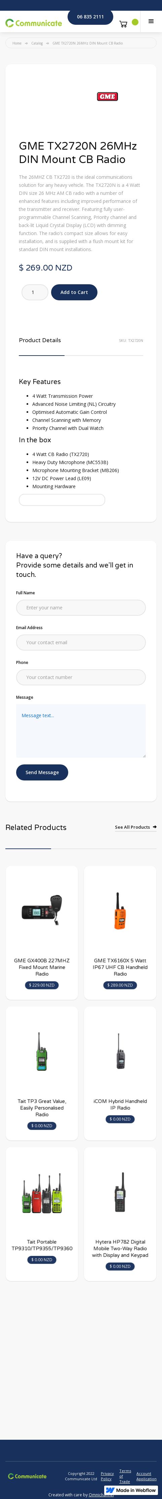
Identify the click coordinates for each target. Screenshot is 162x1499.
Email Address (29, 627)
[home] (34, 21)
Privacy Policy (107, 1476)
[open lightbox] (107, 96)
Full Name (25, 593)
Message (24, 697)
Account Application (146, 1476)
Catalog (37, 43)
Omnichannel (101, 1495)
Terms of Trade (125, 1476)
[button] (151, 21)
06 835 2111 (90, 16)
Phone (22, 662)
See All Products (132, 827)
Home (17, 43)
